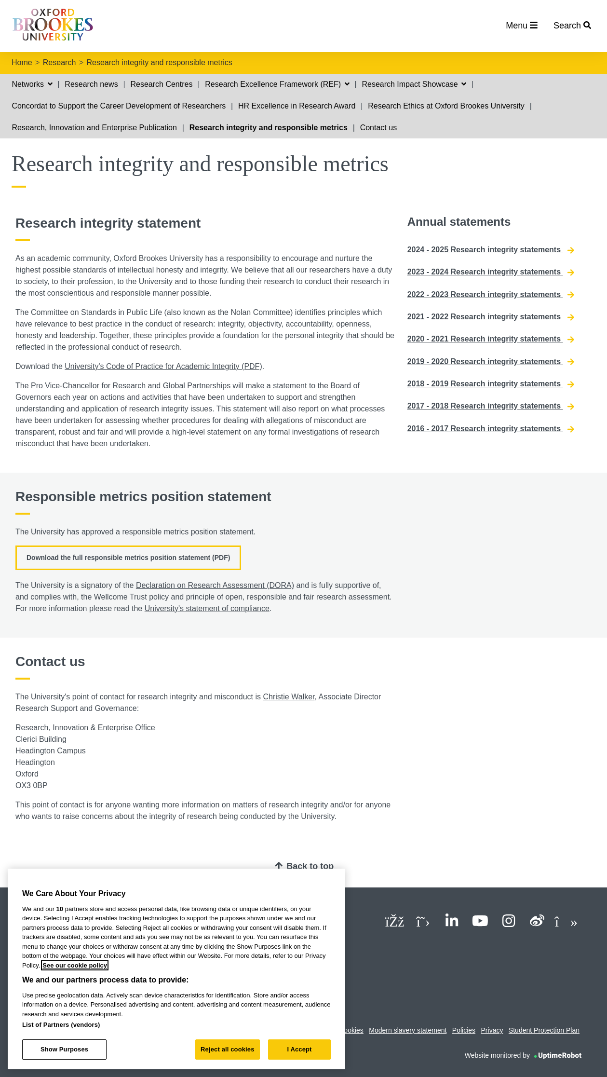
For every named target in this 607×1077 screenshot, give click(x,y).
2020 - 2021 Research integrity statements (491, 339)
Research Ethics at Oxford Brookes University (446, 106)
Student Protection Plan (544, 1030)
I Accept (299, 1049)
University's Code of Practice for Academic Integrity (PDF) (163, 366)
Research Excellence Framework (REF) (277, 84)
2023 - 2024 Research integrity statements (491, 272)
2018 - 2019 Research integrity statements (491, 384)
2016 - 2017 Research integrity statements (491, 428)
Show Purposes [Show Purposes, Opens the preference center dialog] (64, 1049)
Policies (463, 1030)
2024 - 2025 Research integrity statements (491, 249)
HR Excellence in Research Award (296, 106)
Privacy (492, 1030)
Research (59, 62)
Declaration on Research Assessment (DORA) (215, 585)
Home (22, 62)
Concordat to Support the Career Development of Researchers (119, 106)
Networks (32, 84)
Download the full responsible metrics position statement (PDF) (128, 557)
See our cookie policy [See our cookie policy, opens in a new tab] (74, 965)
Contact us (378, 127)
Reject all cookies (227, 1049)
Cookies (351, 1030)
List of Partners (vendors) (61, 1024)
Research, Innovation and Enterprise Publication (94, 127)
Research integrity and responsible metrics (159, 62)
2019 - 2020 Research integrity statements (491, 361)
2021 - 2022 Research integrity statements (491, 317)
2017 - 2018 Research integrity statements (491, 406)
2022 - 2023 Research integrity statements (491, 294)
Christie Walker (289, 697)
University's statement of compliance (207, 608)
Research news (91, 84)
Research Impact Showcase (414, 84)
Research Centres (161, 84)
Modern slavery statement (407, 1030)
